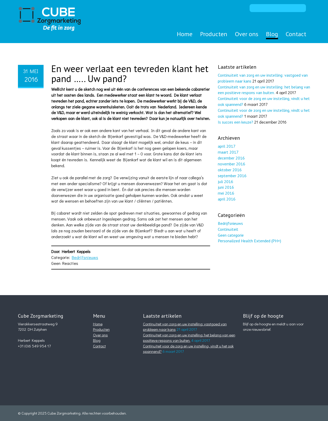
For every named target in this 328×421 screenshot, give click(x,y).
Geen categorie (231, 235)
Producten (213, 34)
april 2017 (226, 146)
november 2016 (231, 163)
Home (184, 34)
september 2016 (232, 175)
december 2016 (231, 158)
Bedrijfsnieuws (85, 257)
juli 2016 (225, 181)
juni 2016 (226, 187)
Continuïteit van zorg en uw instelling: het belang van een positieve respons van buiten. (189, 337)
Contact (296, 34)
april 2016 (226, 199)
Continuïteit (228, 229)
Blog (272, 34)
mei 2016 (226, 193)
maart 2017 (228, 152)
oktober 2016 (230, 169)
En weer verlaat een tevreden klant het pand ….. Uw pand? (129, 74)
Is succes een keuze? (235, 122)
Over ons (246, 34)
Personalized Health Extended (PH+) (249, 240)
